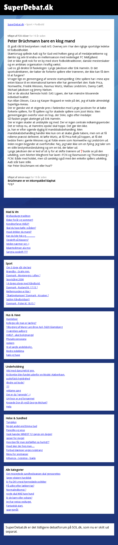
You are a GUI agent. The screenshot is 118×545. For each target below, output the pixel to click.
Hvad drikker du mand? (19, 231)
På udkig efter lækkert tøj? (20, 485)
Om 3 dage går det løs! (18, 267)
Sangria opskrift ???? (17, 251)
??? (7, 386)
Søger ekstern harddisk (18, 477)
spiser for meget (15, 438)
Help (8, 406)
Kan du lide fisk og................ (20, 235)
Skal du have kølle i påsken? (21, 227)
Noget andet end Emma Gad (21, 426)
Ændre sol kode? (15, 382)
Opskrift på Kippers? (17, 239)
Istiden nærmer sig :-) (17, 243)
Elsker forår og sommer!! (19, 220)
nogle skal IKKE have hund (20, 493)
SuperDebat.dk (16, 24)
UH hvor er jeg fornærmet (20, 398)
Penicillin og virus (15, 430)
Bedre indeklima (15, 351)
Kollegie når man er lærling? (21, 323)
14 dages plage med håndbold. (23, 283)
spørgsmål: (12, 509)
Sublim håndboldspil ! (18, 299)
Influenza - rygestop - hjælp (21, 458)
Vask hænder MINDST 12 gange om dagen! (29, 434)
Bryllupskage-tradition (18, 216)
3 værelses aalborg (16, 331)
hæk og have (13, 355)
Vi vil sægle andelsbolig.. (19, 347)
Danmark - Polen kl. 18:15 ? (20, 303)
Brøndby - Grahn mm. (18, 271)
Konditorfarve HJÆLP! (17, 223)
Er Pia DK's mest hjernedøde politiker (26, 481)
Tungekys (11, 422)
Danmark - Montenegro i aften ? (23, 275)
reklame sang (13, 390)
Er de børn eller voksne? (19, 497)
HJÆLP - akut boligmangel (20, 335)
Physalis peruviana (16, 339)
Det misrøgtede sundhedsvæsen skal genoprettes (33, 473)
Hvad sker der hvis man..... (20, 446)
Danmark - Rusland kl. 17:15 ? (22, 287)
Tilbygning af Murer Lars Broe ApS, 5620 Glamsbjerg (34, 327)
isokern (10, 343)
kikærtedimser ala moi (18, 247)
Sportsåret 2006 (15, 279)
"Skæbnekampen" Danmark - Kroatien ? (27, 295)
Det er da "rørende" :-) (18, 394)
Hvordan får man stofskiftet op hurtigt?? (27, 442)
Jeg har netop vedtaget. (19, 501)
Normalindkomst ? (16, 489)
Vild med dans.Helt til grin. (20, 370)
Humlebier (12, 319)
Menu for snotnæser (17, 454)
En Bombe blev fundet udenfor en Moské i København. (35, 374)
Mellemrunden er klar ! (18, 291)
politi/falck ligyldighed (18, 378)
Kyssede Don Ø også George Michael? (26, 402)
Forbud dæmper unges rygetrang (24, 450)
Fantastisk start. (14, 505)
